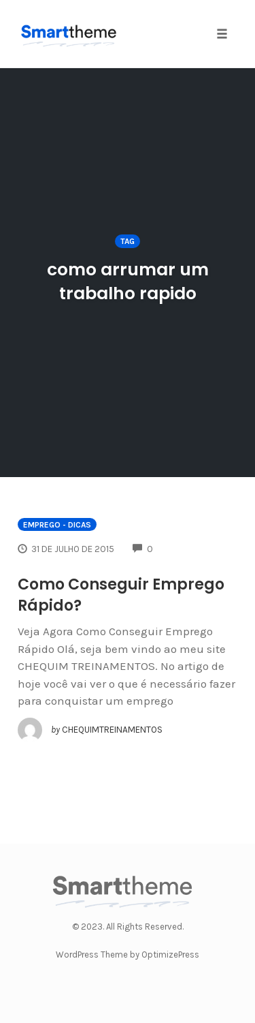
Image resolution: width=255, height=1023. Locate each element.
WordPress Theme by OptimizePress (127, 954)
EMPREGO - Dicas (57, 525)
